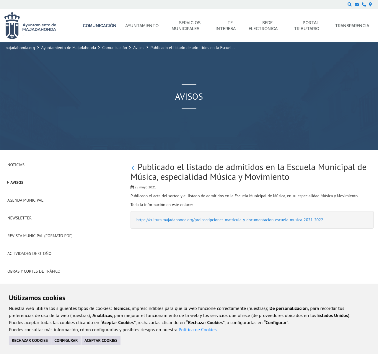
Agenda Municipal (25, 200)
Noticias (16, 164)
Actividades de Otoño (29, 253)
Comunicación (114, 47)
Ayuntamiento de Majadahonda (68, 47)
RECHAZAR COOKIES (30, 340)
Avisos (138, 47)
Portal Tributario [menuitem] (306, 25)
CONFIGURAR (66, 340)
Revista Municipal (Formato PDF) (40, 235)
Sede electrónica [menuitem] (263, 25)
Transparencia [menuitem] (352, 25)
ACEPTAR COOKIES (101, 340)
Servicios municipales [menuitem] (186, 25)
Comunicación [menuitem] (99, 25)
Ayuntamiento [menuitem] (142, 25)
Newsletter (19, 218)
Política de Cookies (198, 329)
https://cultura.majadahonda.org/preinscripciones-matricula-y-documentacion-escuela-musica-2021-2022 (229, 219)
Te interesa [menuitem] (226, 25)
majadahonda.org (19, 47)
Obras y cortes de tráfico (33, 271)
